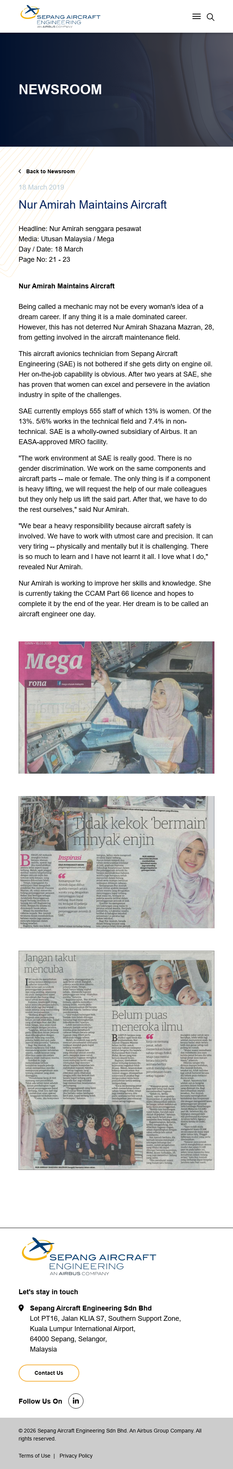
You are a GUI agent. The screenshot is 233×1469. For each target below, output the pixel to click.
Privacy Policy (76, 1456)
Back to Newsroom (50, 171)
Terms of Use (34, 1456)
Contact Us (49, 1373)
